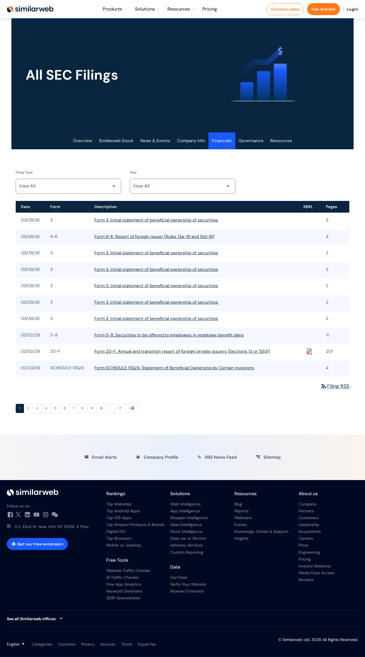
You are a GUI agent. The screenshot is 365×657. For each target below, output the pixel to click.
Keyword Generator (124, 591)
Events (240, 524)
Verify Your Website (188, 584)
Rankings (115, 494)
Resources (281, 141)
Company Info (191, 141)
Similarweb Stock (116, 141)
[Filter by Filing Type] (68, 186)
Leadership (309, 524)
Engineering (309, 552)
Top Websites (118, 504)
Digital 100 (116, 532)
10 (103, 408)
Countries (67, 644)
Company (308, 504)
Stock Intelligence (186, 532)
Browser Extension (187, 591)
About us (308, 494)
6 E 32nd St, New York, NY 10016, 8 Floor (52, 526)
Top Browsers (118, 538)
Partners (306, 511)
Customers (309, 518)
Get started (323, 9)
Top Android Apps (123, 511)
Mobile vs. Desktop (123, 545)
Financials (222, 141)
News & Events (155, 141)
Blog (238, 504)
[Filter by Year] (182, 186)
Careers (306, 538)
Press (304, 545)
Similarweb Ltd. (296, 639)
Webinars (243, 518)
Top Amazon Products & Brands (135, 524)
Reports (241, 511)
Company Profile (157, 457)
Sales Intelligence (186, 524)
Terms (126, 644)
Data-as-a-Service (188, 538)
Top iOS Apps (118, 518)
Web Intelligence (185, 504)
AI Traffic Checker (122, 577)
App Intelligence (185, 511)
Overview (82, 141)
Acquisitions (310, 532)
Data (175, 567)
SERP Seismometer (123, 598)
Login (352, 9)
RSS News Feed (217, 457)
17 (122, 408)
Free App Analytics (123, 584)
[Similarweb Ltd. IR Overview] (30, 9)
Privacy (88, 644)
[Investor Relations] (52, 492)
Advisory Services (186, 545)
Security (107, 644)
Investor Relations (315, 566)
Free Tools (117, 560)
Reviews (306, 580)
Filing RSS (334, 386)
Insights (241, 538)
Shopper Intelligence (189, 518)
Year (133, 172)
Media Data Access (316, 573)
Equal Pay (147, 644)
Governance (251, 141)
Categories (42, 644)
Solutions (180, 494)
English (13, 644)
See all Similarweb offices (31, 619)
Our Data (178, 577)
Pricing (305, 559)
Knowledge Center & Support (261, 532)
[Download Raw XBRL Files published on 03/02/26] (309, 351)
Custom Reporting (186, 552)
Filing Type (24, 172)
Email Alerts (100, 457)
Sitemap (268, 457)
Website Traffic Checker (128, 570)
